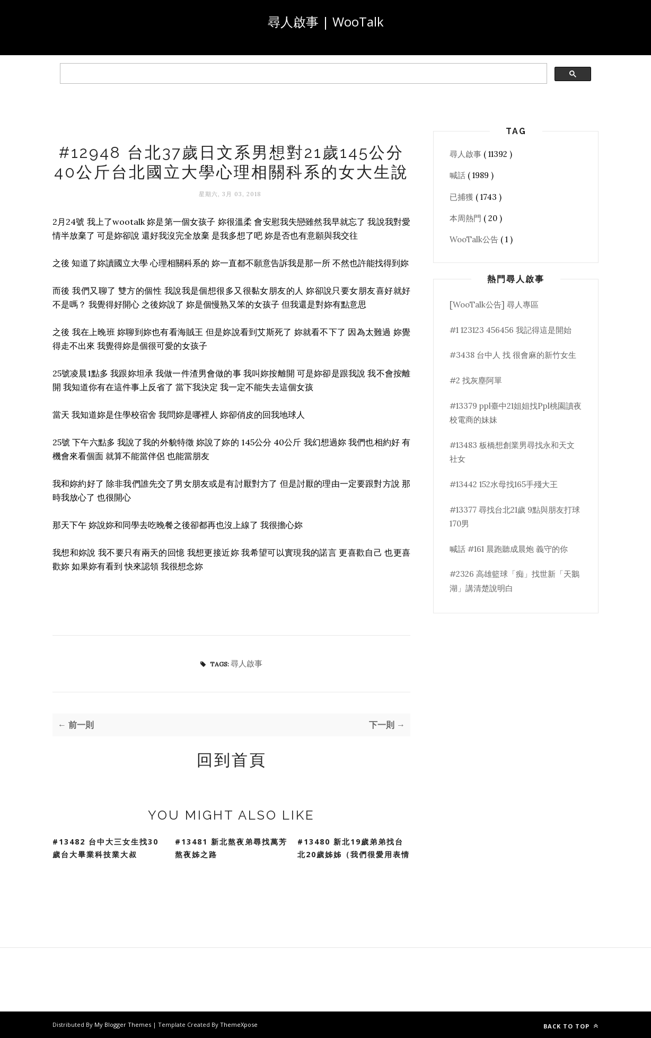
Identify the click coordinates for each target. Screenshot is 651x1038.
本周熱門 (466, 218)
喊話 (459, 175)
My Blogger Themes (123, 1024)
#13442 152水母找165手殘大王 (504, 484)
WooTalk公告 (475, 239)
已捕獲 (463, 197)
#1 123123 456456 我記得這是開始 (510, 330)
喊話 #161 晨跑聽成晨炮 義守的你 (509, 549)
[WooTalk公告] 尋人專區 (494, 305)
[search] (302, 73)
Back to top (571, 1026)
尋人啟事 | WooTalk (326, 21)
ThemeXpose (239, 1024)
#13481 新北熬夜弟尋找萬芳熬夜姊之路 (231, 848)
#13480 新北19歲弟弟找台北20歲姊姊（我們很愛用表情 (353, 848)
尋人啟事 (246, 663)
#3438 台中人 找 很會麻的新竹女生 (513, 355)
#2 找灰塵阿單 (476, 380)
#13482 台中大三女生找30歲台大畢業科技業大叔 (105, 848)
